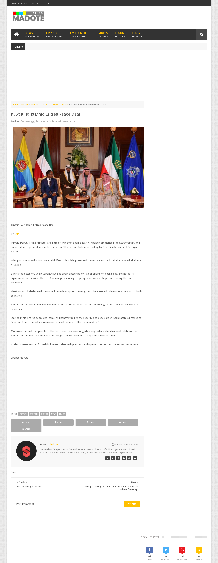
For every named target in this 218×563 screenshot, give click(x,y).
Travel (61, 541)
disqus (128, 499)
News (32, 34)
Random (197, 248)
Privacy (192, 557)
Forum (120, 34)
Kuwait (46, 104)
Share (49, 420)
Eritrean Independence (180, 277)
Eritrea (24, 104)
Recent (158, 248)
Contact (47, 3)
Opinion (54, 34)
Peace (65, 104)
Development (80, 34)
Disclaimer (202, 557)
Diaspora (46, 541)
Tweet (23, 420)
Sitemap (35, 3)
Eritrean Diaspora (157, 277)
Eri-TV (137, 34)
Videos (103, 34)
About (24, 3)
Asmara (153, 271)
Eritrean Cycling (193, 271)
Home (13, 3)
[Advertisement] (109, 77)
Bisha (162, 271)
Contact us (198, 540)
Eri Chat (119, 541)
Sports (187, 283)
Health (152, 283)
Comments (177, 248)
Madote (37, 557)
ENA (16, 231)
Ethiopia (35, 104)
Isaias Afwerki (165, 283)
